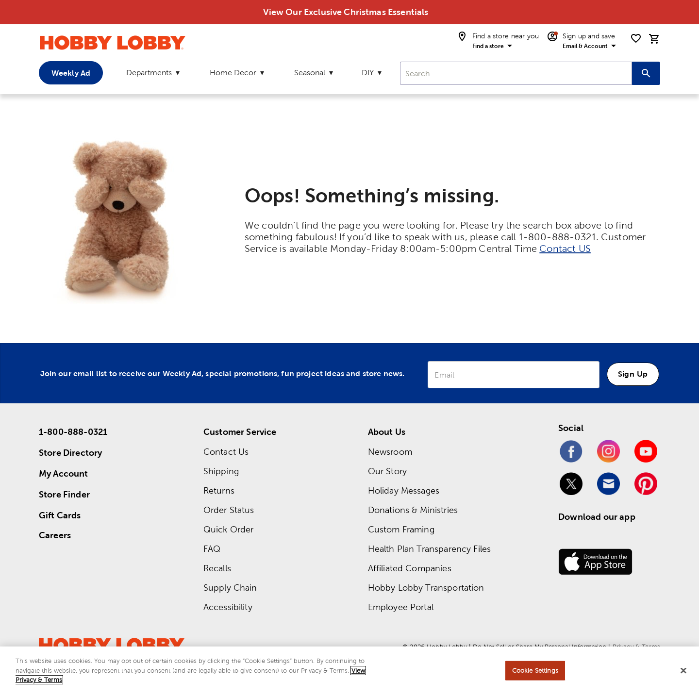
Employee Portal (400, 607)
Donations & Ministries (413, 510)
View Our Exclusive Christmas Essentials (346, 12)
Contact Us (226, 452)
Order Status (228, 510)
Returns (218, 490)
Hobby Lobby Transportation (426, 587)
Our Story (387, 471)
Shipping (221, 471)
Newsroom (390, 452)
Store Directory (70, 452)
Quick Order (228, 529)
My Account (63, 473)
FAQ (211, 549)
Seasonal (309, 72)
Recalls (217, 568)
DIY (368, 72)
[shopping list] (636, 38)
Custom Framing (401, 529)
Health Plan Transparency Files (429, 549)
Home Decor (233, 72)
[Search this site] (646, 73)
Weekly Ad (70, 72)
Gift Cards (60, 515)
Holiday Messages (403, 490)
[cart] (654, 39)
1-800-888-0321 (73, 432)
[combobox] (516, 73)
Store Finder (64, 494)
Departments (149, 72)
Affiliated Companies (409, 568)
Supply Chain (230, 587)
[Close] (683, 670)
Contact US (565, 248)
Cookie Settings (535, 670)
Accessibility (227, 607)
